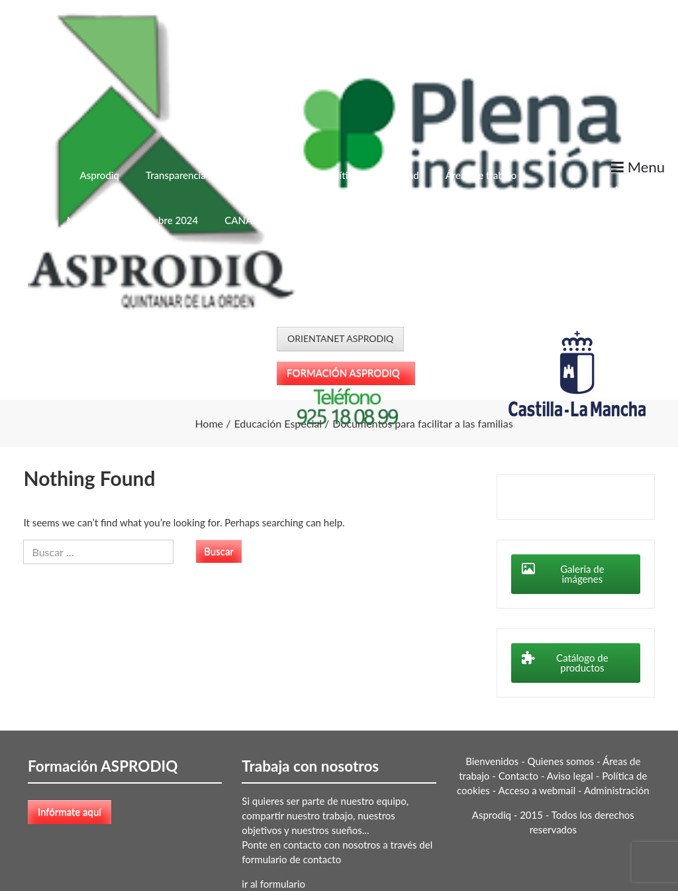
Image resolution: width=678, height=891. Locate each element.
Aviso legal (570, 776)
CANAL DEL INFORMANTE (285, 220)
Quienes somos (561, 761)
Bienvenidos (491, 761)
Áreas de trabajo (481, 175)
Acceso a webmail (537, 790)
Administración (617, 790)
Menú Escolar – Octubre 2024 (133, 220)
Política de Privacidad (372, 175)
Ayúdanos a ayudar (584, 190)
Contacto (518, 776)
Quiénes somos (265, 175)
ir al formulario (273, 884)
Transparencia (176, 175)
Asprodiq (99, 175)
